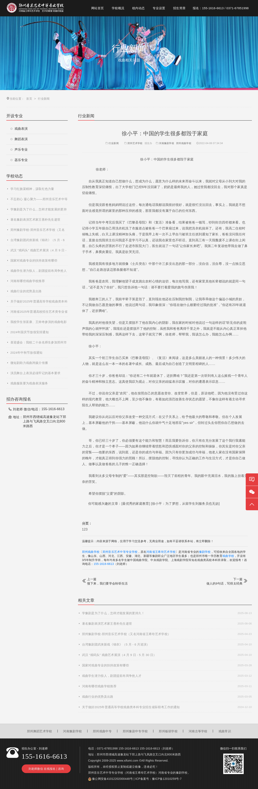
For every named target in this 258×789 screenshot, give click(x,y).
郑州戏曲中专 (102, 731)
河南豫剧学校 (166, 143)
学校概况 (118, 8)
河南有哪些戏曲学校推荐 (27, 281)
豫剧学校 (205, 551)
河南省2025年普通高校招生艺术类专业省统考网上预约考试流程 (39, 313)
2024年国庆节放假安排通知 (29, 332)
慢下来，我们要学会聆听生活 (107, 583)
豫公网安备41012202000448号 (112, 778)
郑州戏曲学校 (183, 143)
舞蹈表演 (19, 139)
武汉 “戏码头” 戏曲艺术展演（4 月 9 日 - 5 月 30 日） (38, 251)
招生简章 (179, 8)
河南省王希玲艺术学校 (161, 551)
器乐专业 (19, 160)
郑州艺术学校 (135, 143)
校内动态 (138, 8)
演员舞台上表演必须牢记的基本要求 (35, 373)
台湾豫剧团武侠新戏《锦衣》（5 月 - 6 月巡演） (37, 241)
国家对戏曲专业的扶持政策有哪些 (33, 260)
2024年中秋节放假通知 (26, 352)
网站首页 (97, 8)
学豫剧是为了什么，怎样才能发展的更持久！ (38, 211)
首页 (29, 98)
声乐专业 (19, 149)
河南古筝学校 (198, 731)
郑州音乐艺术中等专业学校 (120, 551)
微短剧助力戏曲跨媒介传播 (29, 363)
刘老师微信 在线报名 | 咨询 (46, 768)
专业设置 (159, 8)
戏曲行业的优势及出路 (26, 291)
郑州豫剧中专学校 (135, 731)
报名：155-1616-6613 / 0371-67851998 (221, 8)
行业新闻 (112, 143)
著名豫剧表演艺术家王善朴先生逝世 (35, 219)
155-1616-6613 (104, 564)
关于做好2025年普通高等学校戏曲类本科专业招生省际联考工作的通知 (39, 303)
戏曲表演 (19, 128)
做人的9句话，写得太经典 (224, 583)
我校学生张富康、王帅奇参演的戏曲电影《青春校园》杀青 (38, 323)
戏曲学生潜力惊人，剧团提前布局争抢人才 (38, 272)
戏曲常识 (225, 731)
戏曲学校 (228, 556)
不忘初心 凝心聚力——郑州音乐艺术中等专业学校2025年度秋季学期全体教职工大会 (39, 200)
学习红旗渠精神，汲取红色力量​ (32, 189)
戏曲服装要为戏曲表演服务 (29, 383)
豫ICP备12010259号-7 (167, 778)
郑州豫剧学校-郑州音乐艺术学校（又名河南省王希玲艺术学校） (37, 231)
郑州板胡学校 (168, 731)
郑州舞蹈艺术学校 (39, 731)
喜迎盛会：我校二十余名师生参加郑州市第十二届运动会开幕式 (38, 344)
